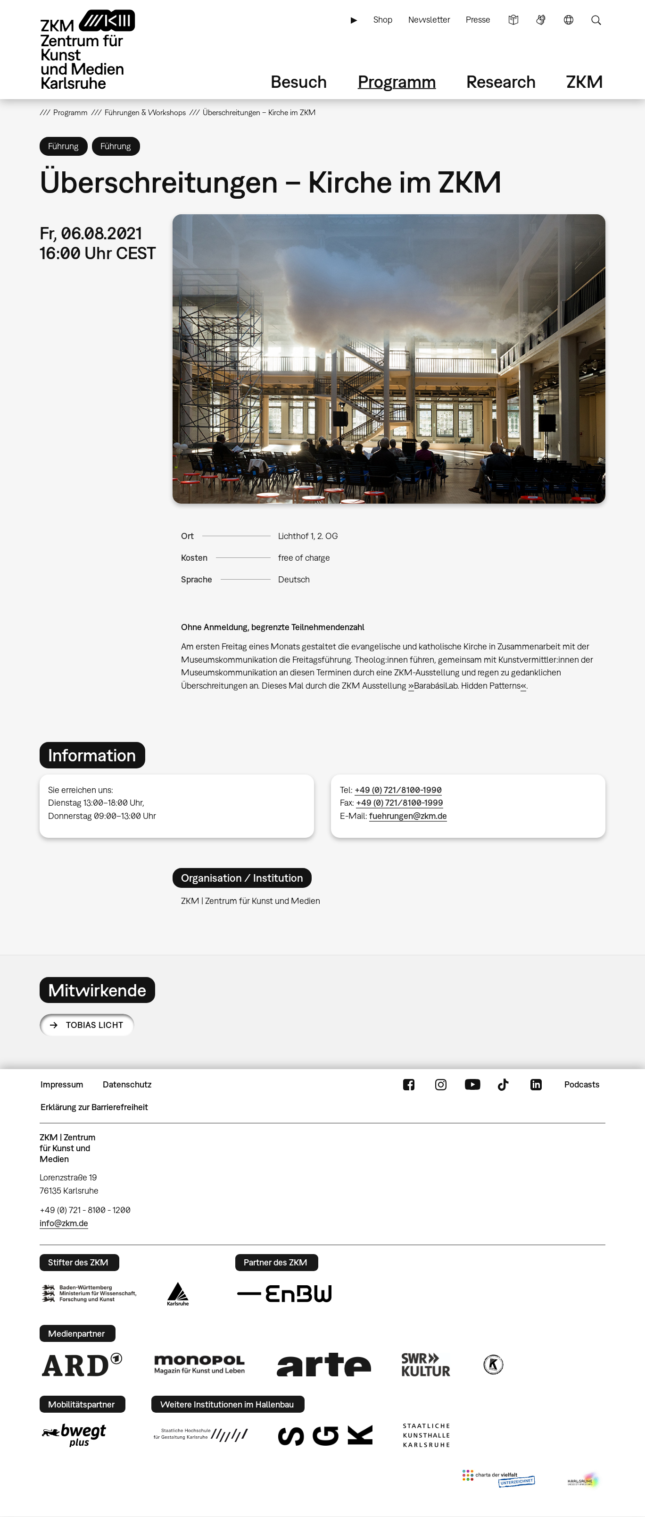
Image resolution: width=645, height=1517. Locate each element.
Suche (596, 19)
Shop (382, 20)
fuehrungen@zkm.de (408, 816)
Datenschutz (127, 1084)
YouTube (472, 1084)
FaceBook (408, 1084)
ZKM (584, 81)
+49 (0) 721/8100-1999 (399, 803)
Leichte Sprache (513, 19)
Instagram (440, 1084)
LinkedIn (536, 1084)
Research (501, 81)
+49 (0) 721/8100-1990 (398, 790)
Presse (478, 20)
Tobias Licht (95, 1025)
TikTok (504, 1084)
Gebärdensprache (540, 19)
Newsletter (429, 20)
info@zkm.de (64, 1223)
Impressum (62, 1084)
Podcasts (582, 1084)
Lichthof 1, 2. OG (308, 536)
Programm (397, 81)
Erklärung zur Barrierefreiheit (94, 1107)
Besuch (299, 81)
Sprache (568, 19)
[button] (389, 358)
